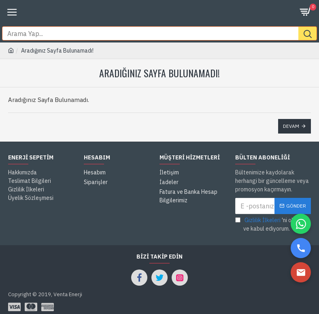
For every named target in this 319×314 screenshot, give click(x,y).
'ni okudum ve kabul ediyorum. (271, 210)
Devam (291, 112)
